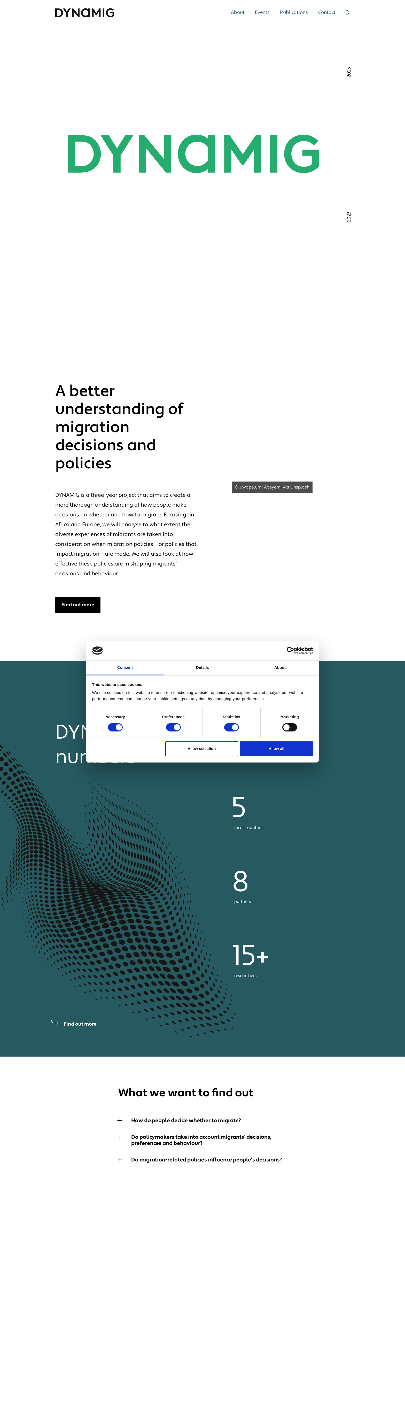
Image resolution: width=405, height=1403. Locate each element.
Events (262, 12)
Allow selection (202, 749)
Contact (327, 12)
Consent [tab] (125, 667)
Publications (294, 12)
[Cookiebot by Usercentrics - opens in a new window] (290, 650)
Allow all (276, 749)
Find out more (77, 605)
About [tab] (280, 667)
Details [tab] (202, 667)
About (238, 12)
